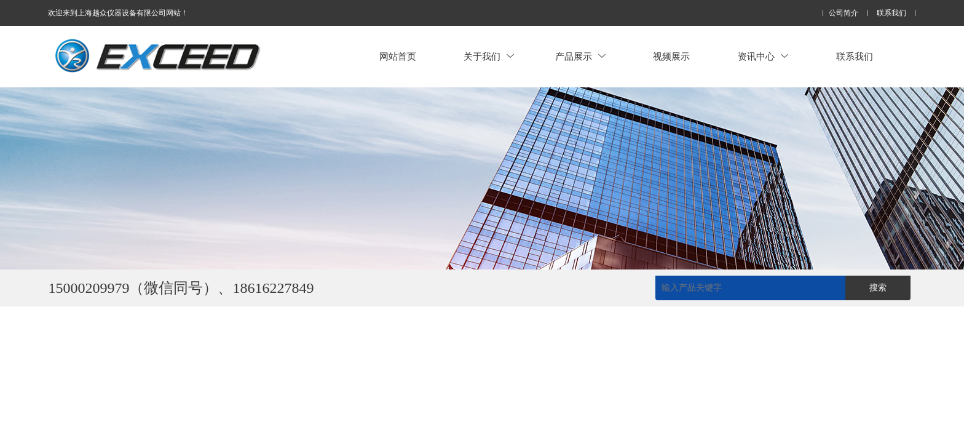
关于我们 (489, 56)
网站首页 (397, 56)
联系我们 (891, 13)
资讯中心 (763, 56)
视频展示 (671, 56)
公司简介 (843, 13)
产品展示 (580, 56)
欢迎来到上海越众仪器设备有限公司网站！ (118, 13)
